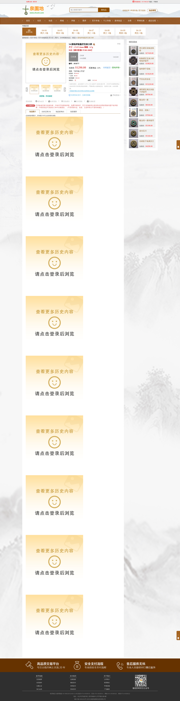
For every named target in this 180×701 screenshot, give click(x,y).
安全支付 (73, 689)
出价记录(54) (46, 112)
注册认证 (39, 686)
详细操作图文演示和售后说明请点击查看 (82, 91)
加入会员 (39, 689)
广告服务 (107, 689)
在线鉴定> (107, 67)
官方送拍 (142, 10)
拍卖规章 (73, 112)
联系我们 (107, 682)
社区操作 (39, 682)
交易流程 (73, 679)
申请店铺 (107, 686)
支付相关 (73, 676)
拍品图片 (32, 112)
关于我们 (107, 676)
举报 (118, 44)
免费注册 (29, 2)
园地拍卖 (25, 38)
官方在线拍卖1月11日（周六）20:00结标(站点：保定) (57, 38)
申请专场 (134, 10)
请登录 (35, 2)
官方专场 (33, 38)
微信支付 (73, 682)
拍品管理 (152, 10)
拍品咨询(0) (60, 112)
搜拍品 (104, 10)
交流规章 (39, 679)
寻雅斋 (156, 2)
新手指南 (39, 676)
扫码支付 (73, 686)
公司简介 (107, 679)
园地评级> (116, 67)
